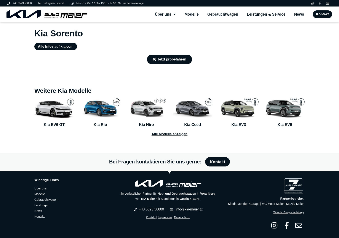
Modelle (191, 14)
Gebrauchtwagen (222, 14)
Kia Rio (100, 124)
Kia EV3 (238, 124)
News (299, 14)
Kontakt (150, 217)
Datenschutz (182, 217)
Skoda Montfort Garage (243, 203)
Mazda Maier (295, 203)
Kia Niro (146, 124)
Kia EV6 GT (54, 124)
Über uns (165, 14)
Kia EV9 (285, 124)
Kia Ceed (192, 124)
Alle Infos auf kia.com (55, 46)
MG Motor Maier (273, 203)
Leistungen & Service (266, 14)
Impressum (165, 217)
